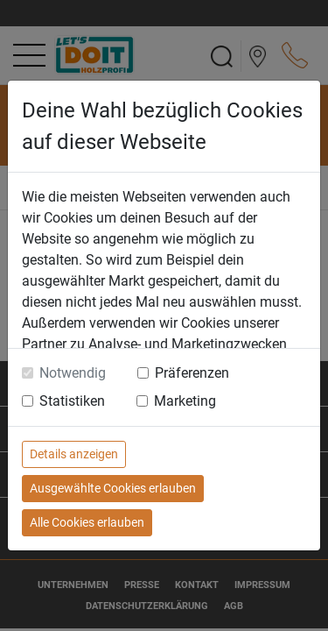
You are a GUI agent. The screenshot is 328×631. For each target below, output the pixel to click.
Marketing (185, 401)
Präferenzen (192, 373)
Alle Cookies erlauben (87, 522)
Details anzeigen (74, 454)
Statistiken (72, 401)
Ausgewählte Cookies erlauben (113, 488)
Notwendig (72, 373)
